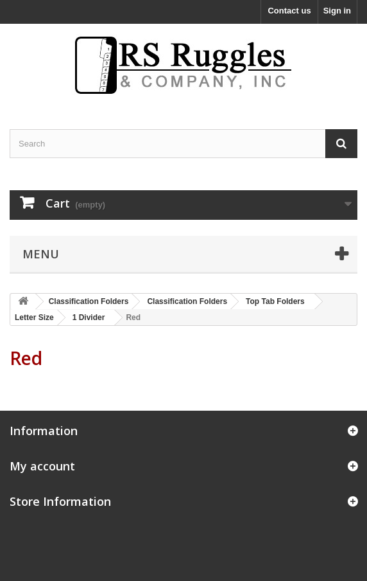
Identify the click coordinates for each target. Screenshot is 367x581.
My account (42, 466)
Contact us (289, 10)
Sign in (337, 10)
